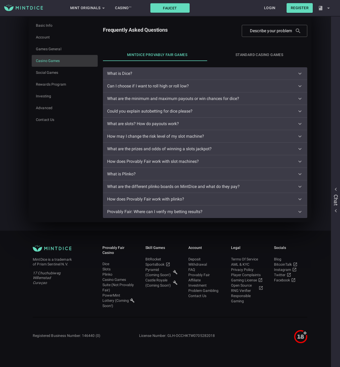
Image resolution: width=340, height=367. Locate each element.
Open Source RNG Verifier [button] (247, 288)
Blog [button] (290, 259)
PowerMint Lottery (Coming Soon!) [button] (118, 300)
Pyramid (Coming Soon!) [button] (161, 272)
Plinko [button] (118, 274)
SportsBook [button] (161, 264)
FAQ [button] (204, 269)
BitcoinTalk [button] (290, 264)
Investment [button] (204, 285)
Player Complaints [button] (247, 274)
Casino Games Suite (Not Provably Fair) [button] (118, 285)
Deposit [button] (204, 259)
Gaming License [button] (247, 280)
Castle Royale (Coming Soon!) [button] (161, 282)
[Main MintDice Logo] (23, 8)
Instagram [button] (290, 269)
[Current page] (65, 61)
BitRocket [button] (161, 259)
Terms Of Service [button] (247, 259)
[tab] (157, 54)
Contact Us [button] (204, 295)
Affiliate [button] (204, 280)
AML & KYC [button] (247, 264)
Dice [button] (118, 263)
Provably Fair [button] (204, 274)
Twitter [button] (290, 274)
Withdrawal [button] (204, 264)
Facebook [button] (290, 280)
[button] (170, 8)
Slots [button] (118, 269)
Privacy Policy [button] (247, 269)
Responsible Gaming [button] (247, 298)
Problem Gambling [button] (204, 290)
